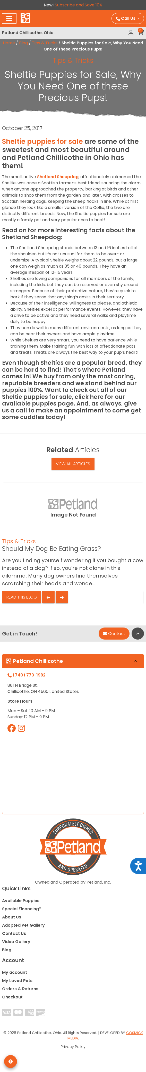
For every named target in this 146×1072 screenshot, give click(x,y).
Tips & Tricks (44, 43)
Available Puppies (20, 901)
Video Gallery (16, 942)
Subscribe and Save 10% (78, 5)
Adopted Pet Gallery (23, 925)
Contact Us (14, 933)
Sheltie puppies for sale (42, 141)
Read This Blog (21, 597)
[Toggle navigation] (9, 18)
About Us (11, 917)
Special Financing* (21, 909)
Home (9, 43)
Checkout (12, 997)
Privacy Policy (73, 1046)
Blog (23, 43)
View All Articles (73, 464)
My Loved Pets (17, 981)
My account (14, 972)
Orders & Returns (20, 989)
